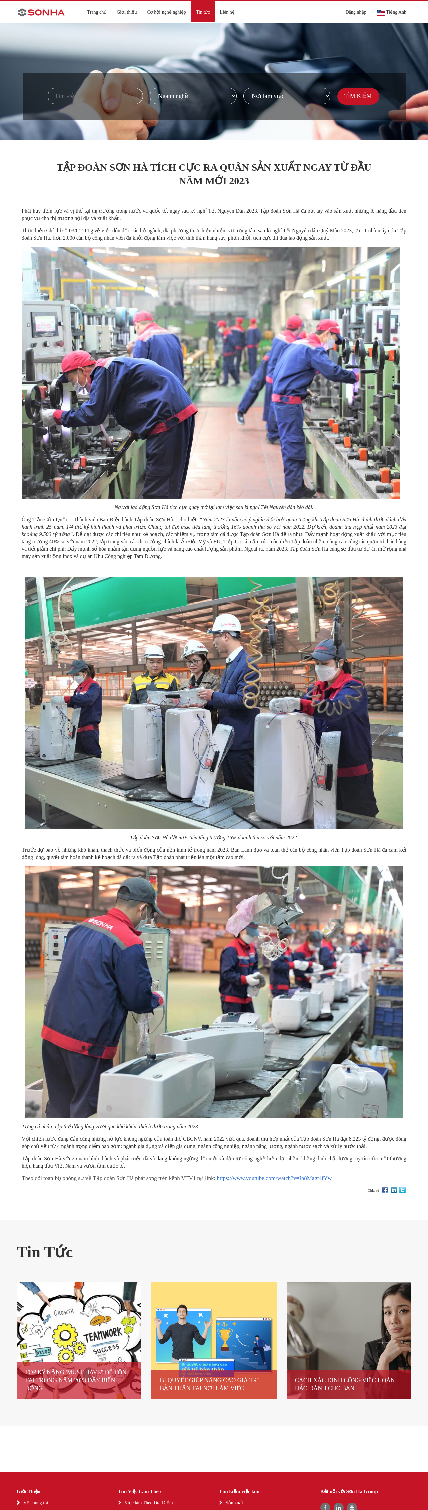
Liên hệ (227, 12)
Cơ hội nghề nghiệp (166, 12)
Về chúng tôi (35, 1502)
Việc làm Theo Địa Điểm (149, 1502)
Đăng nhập (355, 12)
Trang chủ (97, 12)
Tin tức (203, 12)
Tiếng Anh (391, 13)
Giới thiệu (127, 12)
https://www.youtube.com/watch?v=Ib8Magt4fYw (274, 1178)
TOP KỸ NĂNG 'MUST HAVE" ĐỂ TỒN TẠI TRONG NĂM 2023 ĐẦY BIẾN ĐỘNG (76, 1380)
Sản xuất (234, 1502)
